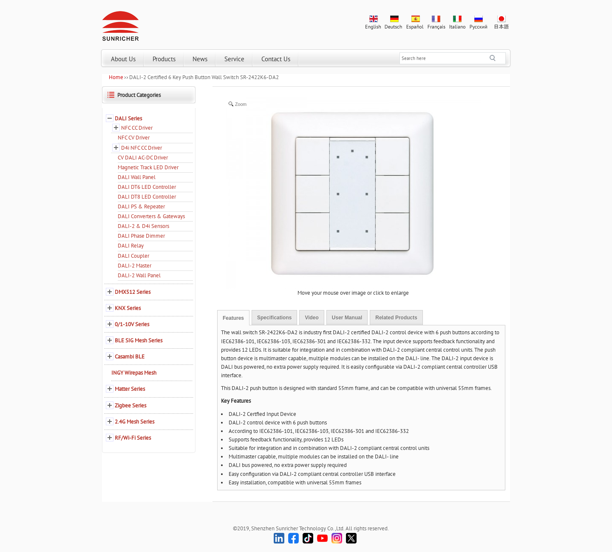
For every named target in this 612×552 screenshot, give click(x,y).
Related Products (396, 318)
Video (311, 318)
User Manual (347, 318)
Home (116, 77)
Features (233, 318)
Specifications (274, 318)
